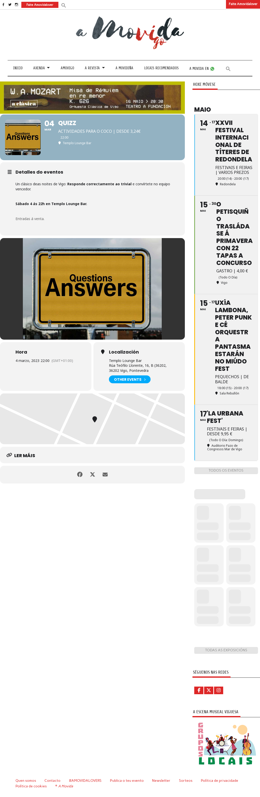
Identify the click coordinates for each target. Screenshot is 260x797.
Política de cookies (31, 786)
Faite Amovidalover (243, 4)
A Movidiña (124, 68)
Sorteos (185, 780)
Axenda (39, 68)
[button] (64, 5)
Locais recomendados (161, 68)
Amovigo (67, 68)
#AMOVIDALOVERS (85, 780)
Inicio (18, 68)
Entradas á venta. (29, 218)
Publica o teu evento (127, 780)
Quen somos (25, 780)
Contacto (52, 780)
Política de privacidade (219, 780)
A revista (92, 68)
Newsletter (161, 780)
